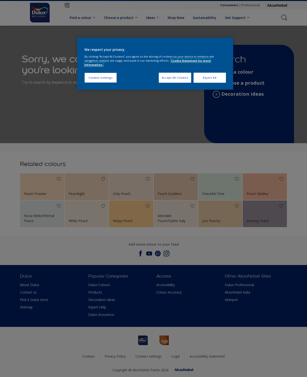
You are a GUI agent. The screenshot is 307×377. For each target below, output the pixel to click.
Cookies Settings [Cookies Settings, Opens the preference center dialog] (101, 77)
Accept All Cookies (175, 77)
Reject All (210, 77)
